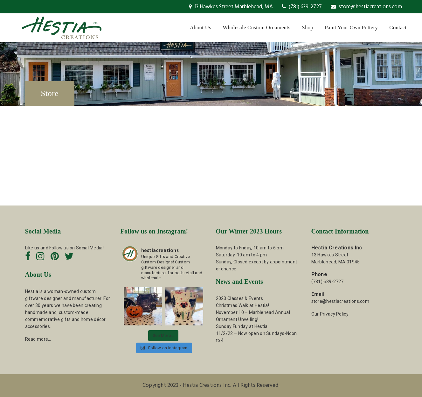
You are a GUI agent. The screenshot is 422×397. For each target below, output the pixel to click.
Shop (307, 27)
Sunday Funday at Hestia (242, 326)
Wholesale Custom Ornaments (256, 27)
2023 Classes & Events (239, 298)
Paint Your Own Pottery (351, 27)
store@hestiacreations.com (366, 7)
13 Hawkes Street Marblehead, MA (231, 7)
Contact (397, 27)
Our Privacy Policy (330, 314)
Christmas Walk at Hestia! (242, 305)
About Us (200, 27)
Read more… (38, 339)
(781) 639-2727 (302, 7)
